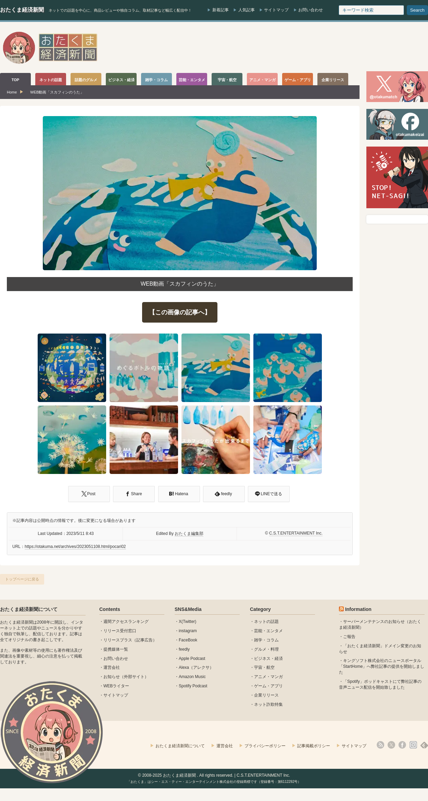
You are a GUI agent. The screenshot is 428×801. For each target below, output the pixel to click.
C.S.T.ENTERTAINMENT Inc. (296, 533)
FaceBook (188, 640)
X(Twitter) (187, 621)
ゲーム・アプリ (268, 686)
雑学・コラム (266, 640)
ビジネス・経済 (268, 658)
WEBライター (116, 686)
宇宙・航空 (264, 667)
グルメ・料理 (266, 649)
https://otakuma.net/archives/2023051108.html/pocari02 (75, 546)
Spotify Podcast (193, 686)
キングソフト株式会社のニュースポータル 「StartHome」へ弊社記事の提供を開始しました (381, 666)
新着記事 (220, 10)
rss (380, 745)
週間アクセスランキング (126, 621)
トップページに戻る (22, 579)
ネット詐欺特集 (268, 704)
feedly (184, 649)
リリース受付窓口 (119, 630)
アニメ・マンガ (268, 676)
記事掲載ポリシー (313, 745)
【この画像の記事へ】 (180, 312)
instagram (188, 630)
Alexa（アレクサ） (196, 667)
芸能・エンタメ (268, 630)
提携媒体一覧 (115, 649)
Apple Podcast (192, 658)
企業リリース (266, 695)
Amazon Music (192, 676)
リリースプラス (117, 640)
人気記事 (246, 10)
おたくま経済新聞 (22, 10)
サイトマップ (276, 10)
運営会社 (111, 667)
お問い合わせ (310, 10)
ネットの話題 (266, 621)
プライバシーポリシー (265, 745)
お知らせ (111, 676)
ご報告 (349, 636)
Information (358, 609)
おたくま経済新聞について (29, 609)
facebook (402, 745)
